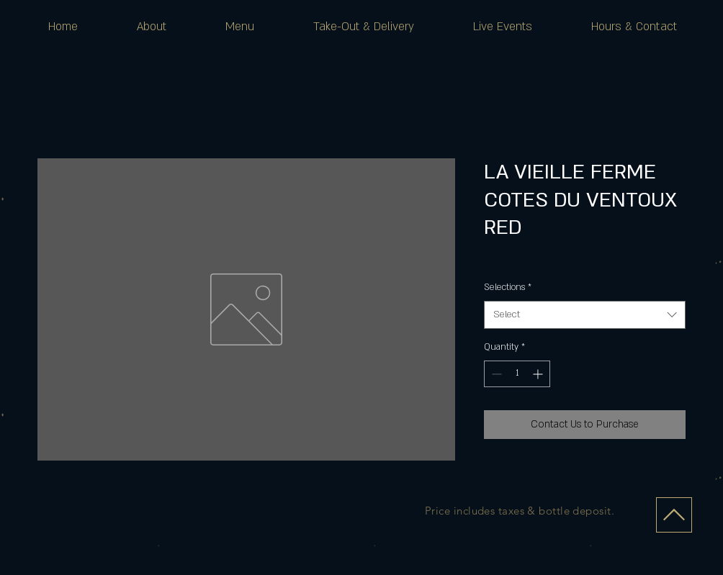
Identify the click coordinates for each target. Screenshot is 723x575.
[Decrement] (495, 373)
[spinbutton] (517, 373)
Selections (507, 287)
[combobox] (585, 315)
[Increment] (539, 373)
